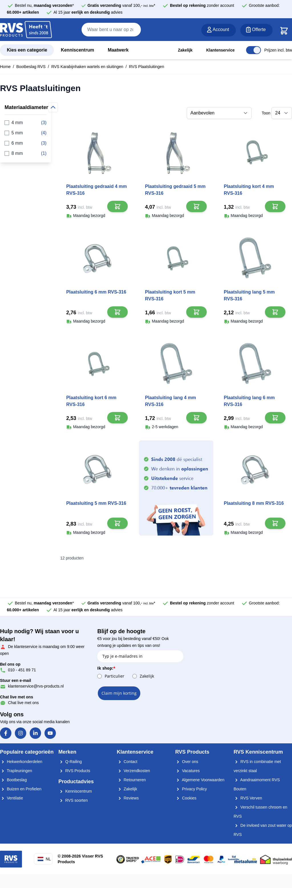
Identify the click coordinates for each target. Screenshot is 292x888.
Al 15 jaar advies (88, 12)
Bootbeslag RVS (30, 66)
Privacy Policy (191, 789)
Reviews (128, 798)
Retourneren (131, 780)
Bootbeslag (13, 780)
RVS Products (74, 770)
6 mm (25, 143)
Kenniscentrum (77, 50)
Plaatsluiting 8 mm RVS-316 (254, 503)
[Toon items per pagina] (281, 113)
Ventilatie (11, 798)
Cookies (185, 798)
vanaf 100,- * (121, 5)
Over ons (186, 761)
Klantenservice (220, 50)
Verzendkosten (133, 770)
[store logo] (26, 30)
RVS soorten (73, 800)
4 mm (25, 122)
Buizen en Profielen (20, 789)
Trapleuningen (16, 770)
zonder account (202, 5)
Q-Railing (70, 761)
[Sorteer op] (219, 113)
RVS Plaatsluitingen (146, 66)
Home (5, 66)
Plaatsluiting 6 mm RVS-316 (96, 292)
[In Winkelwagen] (117, 206)
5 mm (25, 133)
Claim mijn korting (119, 693)
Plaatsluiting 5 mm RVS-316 (96, 503)
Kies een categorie (27, 50)
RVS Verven (248, 798)
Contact (127, 761)
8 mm (25, 153)
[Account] (218, 30)
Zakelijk (185, 50)
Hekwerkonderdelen (21, 761)
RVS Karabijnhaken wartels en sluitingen (87, 66)
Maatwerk (118, 50)
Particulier (114, 676)
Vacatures (187, 770)
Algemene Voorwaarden (199, 780)
